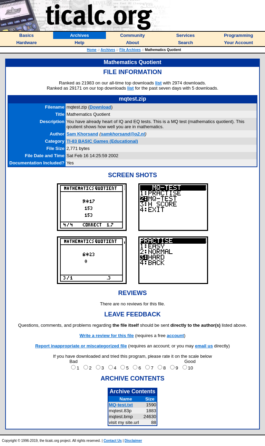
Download (100, 107)
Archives (107, 50)
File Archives (130, 50)
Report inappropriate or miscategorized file (81, 345)
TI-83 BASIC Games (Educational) (102, 141)
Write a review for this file (107, 335)
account (175, 335)
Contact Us (113, 441)
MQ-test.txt (121, 404)
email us (204, 345)
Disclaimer (133, 441)
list (158, 82)
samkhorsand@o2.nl (123, 133)
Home (92, 50)
